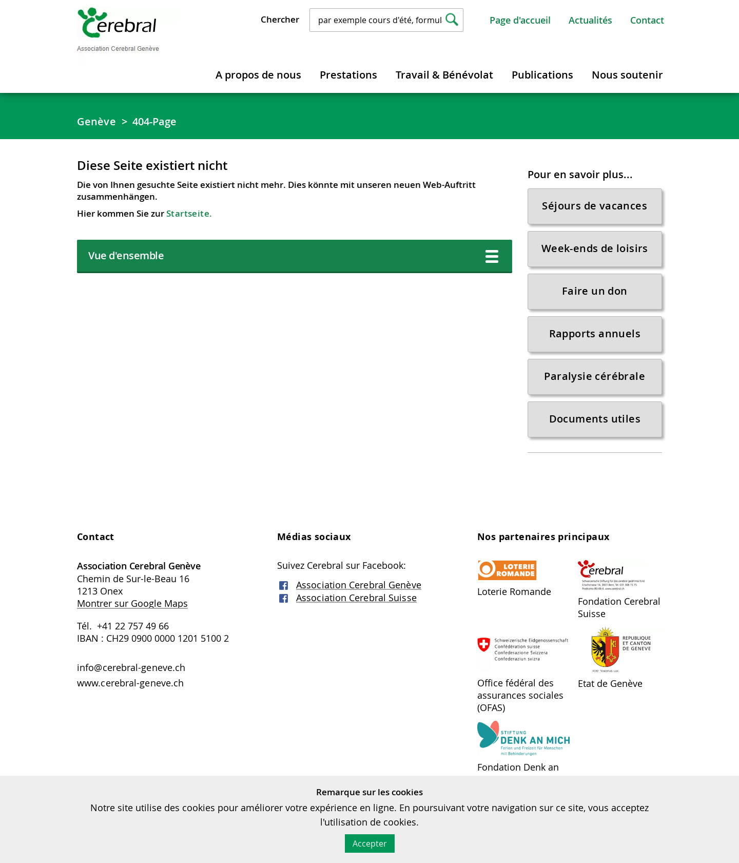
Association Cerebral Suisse (356, 597)
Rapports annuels (594, 333)
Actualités (590, 20)
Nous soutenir (627, 75)
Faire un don (595, 291)
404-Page (154, 121)
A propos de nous (258, 75)
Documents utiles (594, 419)
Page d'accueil (520, 20)
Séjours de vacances (594, 206)
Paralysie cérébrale (594, 376)
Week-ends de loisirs (594, 248)
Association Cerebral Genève (358, 584)
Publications (542, 75)
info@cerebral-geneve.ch (131, 667)
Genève (96, 121)
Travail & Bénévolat (444, 75)
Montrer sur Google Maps (132, 603)
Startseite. (189, 213)
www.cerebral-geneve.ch (130, 683)
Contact (647, 20)
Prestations (348, 75)
